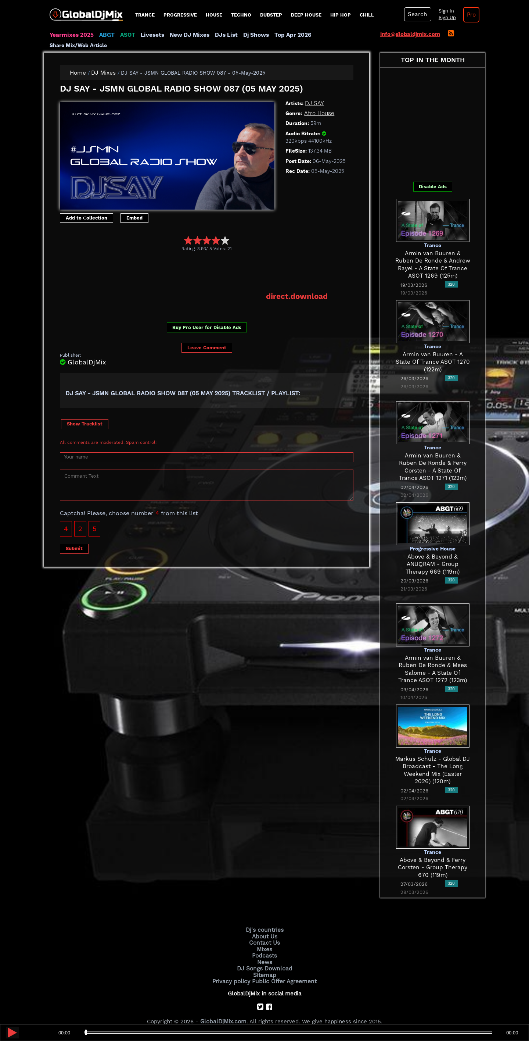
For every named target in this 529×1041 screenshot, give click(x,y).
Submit (74, 538)
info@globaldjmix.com (410, 34)
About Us (264, 926)
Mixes (264, 939)
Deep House (306, 15)
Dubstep (271, 15)
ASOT (126, 35)
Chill (367, 15)
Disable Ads (433, 176)
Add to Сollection (86, 208)
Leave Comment (206, 338)
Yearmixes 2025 (71, 35)
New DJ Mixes (187, 35)
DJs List (223, 35)
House (214, 15)
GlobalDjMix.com (223, 1010)
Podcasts (265, 945)
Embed (134, 208)
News (264, 951)
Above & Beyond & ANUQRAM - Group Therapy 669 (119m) (432, 554)
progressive (180, 15)
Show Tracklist (84, 414)
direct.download (297, 286)
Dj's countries (264, 920)
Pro (469, 14)
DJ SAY (314, 93)
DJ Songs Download (264, 957)
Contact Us (264, 933)
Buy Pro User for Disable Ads (206, 317)
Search (417, 14)
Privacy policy (232, 970)
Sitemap (264, 963)
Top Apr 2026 (288, 35)
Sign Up (445, 17)
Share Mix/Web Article (340, 35)
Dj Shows (252, 35)
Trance (145, 15)
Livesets (150, 35)
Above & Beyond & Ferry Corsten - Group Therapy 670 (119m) (432, 858)
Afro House (319, 103)
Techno (241, 15)
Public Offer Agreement (283, 970)
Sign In (444, 11)
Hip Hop (340, 15)
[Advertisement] (193, 261)
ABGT (105, 35)
